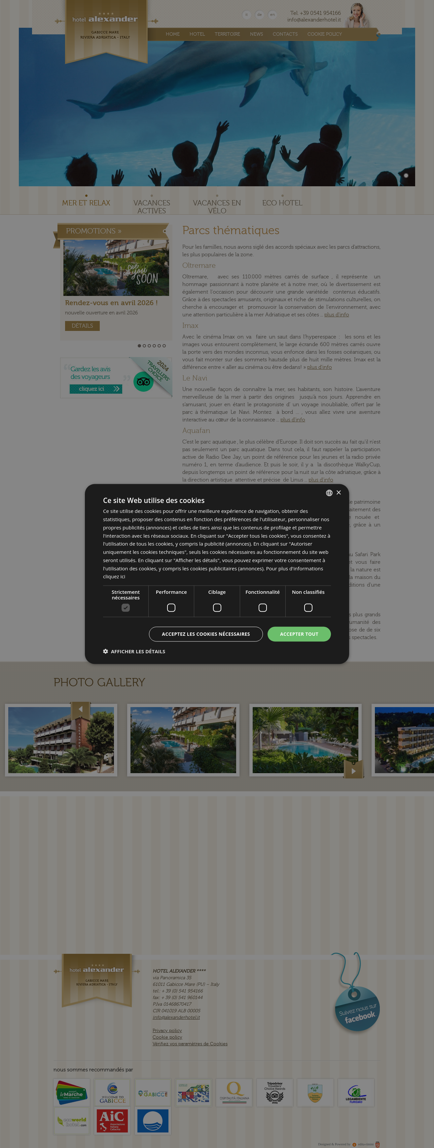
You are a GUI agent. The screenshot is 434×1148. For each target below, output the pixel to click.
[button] (134, 651)
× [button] (338, 492)
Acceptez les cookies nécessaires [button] (206, 634)
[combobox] (329, 493)
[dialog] (217, 574)
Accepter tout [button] (299, 634)
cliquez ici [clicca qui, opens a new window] (114, 576)
